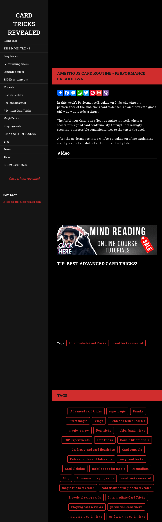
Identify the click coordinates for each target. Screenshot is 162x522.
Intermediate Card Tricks (87, 343)
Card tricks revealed (24, 178)
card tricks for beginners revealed (126, 488)
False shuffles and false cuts (91, 459)
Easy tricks (11, 56)
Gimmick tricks (14, 71)
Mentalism (140, 469)
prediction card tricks (126, 507)
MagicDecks (11, 118)
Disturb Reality (13, 95)
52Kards (9, 87)
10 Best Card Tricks (16, 165)
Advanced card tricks (86, 411)
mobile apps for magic (108, 469)
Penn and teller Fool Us (127, 421)
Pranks (138, 411)
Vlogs (98, 421)
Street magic (78, 421)
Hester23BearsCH (15, 103)
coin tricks (105, 440)
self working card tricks (127, 516)
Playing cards (12, 126)
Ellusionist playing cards (95, 478)
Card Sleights (75, 469)
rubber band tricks (131, 430)
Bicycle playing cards (84, 497)
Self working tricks (16, 64)
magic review (79, 430)
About (7, 157)
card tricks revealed (128, 343)
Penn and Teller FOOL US (20, 134)
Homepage (10, 40)
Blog (6, 141)
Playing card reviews (87, 507)
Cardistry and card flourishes (93, 449)
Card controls (132, 449)
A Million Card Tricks (17, 110)
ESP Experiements (16, 79)
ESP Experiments (77, 440)
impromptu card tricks (85, 516)
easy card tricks (131, 459)
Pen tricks (103, 430)
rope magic (117, 411)
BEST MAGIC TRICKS (17, 48)
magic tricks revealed (78, 488)
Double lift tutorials (134, 440)
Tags (60, 343)
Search (8, 149)
